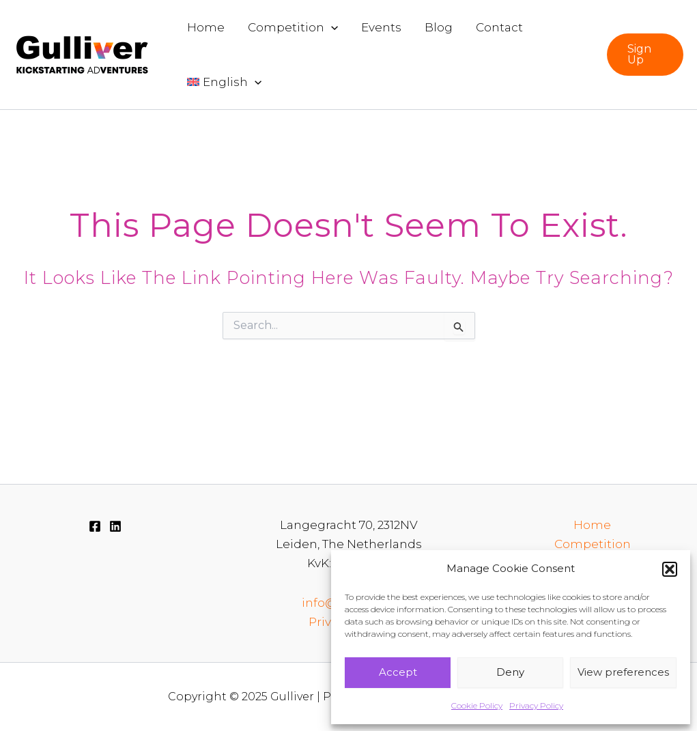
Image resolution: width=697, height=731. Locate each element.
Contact (499, 27)
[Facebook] (95, 526)
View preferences (623, 671)
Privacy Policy (536, 705)
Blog (439, 27)
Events (381, 27)
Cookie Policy (476, 705)
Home (206, 27)
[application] (331, 27)
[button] (670, 569)
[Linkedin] (115, 526)
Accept (398, 671)
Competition (293, 27)
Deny (510, 671)
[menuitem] (224, 82)
